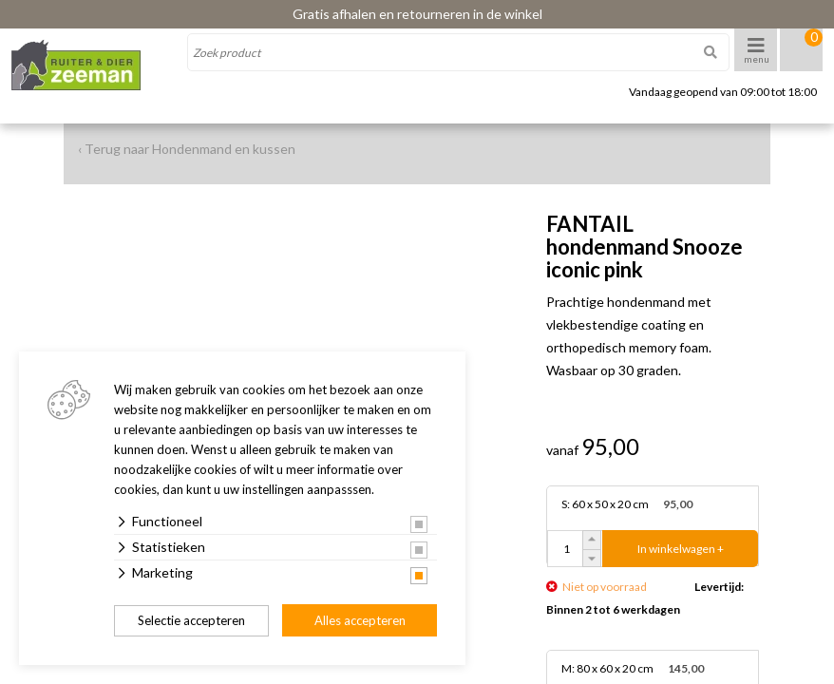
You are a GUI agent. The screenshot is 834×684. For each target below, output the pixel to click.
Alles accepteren (360, 620)
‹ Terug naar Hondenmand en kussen (186, 149)
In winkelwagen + (680, 549)
